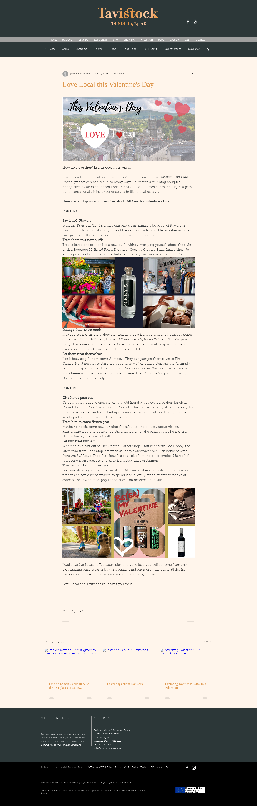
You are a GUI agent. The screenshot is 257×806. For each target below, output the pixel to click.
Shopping (81, 49)
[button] (146, 40)
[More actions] (192, 74)
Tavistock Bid (147, 767)
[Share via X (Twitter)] (73, 611)
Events (98, 49)
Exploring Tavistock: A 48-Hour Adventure (185, 686)
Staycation (194, 49)
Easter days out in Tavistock (125, 684)
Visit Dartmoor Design (74, 767)
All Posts (50, 49)
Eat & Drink (150, 49)
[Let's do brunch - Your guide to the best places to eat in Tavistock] (70, 663)
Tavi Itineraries (172, 49)
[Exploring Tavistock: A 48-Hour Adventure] (186, 663)
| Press (167, 767)
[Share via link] (81, 611)
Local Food (130, 49)
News (112, 49)
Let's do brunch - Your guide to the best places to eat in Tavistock (69, 686)
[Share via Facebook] (64, 611)
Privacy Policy (114, 767)
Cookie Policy (131, 767)
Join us (160, 767)
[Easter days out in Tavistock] (128, 663)
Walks (65, 49)
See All (208, 642)
